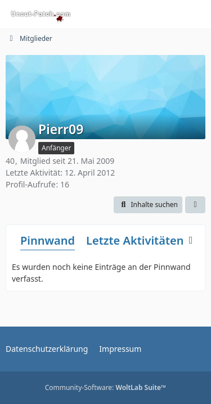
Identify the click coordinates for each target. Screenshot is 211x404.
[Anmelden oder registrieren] (168, 14)
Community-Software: (106, 387)
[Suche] (140, 14)
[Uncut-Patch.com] (41, 14)
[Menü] (196, 14)
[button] (148, 204)
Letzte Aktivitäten (134, 240)
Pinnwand (47, 240)
